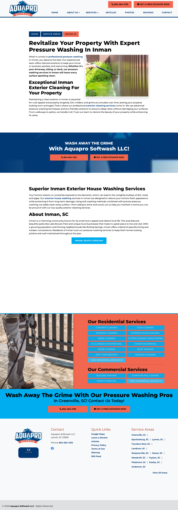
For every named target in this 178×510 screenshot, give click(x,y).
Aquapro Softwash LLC (22, 506)
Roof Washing (145, 355)
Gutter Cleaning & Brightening (145, 344)
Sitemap (95, 452)
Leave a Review (99, 437)
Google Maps (98, 434)
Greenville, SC (139, 435)
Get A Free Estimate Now (153, 4)
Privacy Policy (98, 445)
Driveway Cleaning (106, 339)
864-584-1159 (120, 4)
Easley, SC (154, 462)
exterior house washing (58, 198)
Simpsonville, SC (140, 453)
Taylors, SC (154, 457)
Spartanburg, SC (140, 439)
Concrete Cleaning (107, 333)
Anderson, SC (139, 466)
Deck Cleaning (145, 333)
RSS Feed (96, 456)
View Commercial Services (145, 387)
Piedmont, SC (139, 462)
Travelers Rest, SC (141, 444)
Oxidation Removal (145, 350)
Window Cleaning (145, 361)
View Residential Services (106, 366)
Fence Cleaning (106, 344)
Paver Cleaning (106, 355)
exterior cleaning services (100, 105)
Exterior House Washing (145, 339)
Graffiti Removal (106, 387)
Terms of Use (98, 449)
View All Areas (160, 472)
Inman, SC (71, 34)
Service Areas (51, 34)
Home (34, 34)
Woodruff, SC (138, 457)
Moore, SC (157, 453)
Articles (95, 441)
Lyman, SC (157, 439)
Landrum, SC (138, 448)
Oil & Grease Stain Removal (106, 350)
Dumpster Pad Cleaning (145, 381)
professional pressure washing (65, 56)
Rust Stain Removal (107, 361)
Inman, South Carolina (89, 240)
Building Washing (106, 381)
